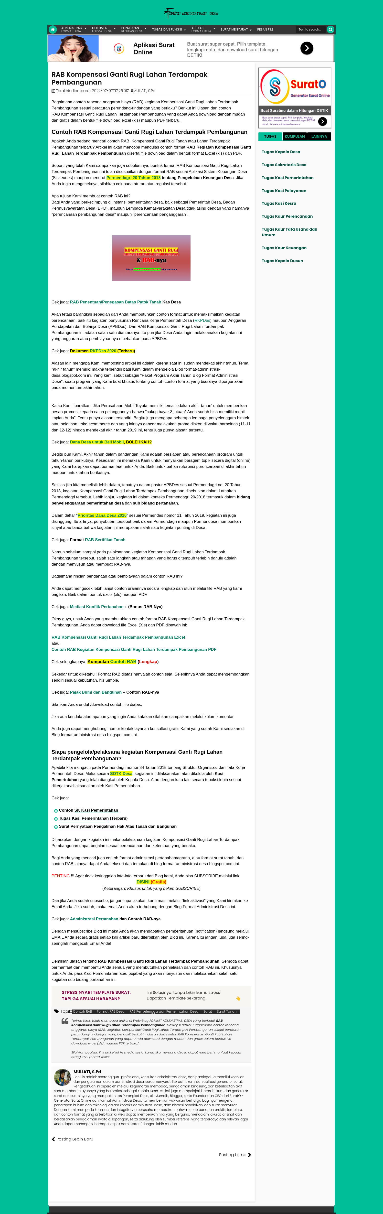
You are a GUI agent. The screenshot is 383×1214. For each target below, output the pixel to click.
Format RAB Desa (111, 1012)
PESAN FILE (265, 29)
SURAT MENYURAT (234, 29)
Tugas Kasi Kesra (279, 203)
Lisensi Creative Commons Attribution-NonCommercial (206, 1201)
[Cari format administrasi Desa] (311, 29)
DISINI (143, 882)
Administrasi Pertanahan (94, 919)
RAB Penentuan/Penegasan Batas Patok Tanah (115, 302)
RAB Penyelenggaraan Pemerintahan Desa (164, 1012)
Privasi (307, 1206)
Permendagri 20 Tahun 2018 (133, 177)
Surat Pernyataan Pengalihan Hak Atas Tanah (103, 826)
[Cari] (330, 29)
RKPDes (202, 320)
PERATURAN (132, 29)
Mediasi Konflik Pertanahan (97, 606)
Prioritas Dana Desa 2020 (102, 515)
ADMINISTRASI (72, 29)
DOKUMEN (102, 29)
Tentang (242, 1206)
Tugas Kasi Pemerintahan (84, 818)
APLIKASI (201, 29)
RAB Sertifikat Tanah (105, 539)
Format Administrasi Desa (71, 1201)
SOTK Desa (121, 773)
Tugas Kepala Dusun (282, 261)
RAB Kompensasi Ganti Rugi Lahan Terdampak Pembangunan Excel (118, 637)
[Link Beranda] (53, 29)
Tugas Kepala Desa (281, 152)
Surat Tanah (227, 1012)
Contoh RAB (123, 661)
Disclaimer (324, 1206)
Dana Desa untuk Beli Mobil (97, 442)
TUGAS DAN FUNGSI (167, 29)
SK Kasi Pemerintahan (96, 810)
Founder (259, 1206)
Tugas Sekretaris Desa (284, 165)
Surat (207, 1012)
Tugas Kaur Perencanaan (287, 216)
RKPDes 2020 (103, 351)
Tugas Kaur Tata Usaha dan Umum (289, 232)
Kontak (293, 1206)
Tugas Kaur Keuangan (284, 248)
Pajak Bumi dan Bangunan (96, 692)
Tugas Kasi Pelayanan (284, 190)
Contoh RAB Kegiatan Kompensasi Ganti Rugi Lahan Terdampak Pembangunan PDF (134, 649)
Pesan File (276, 1206)
